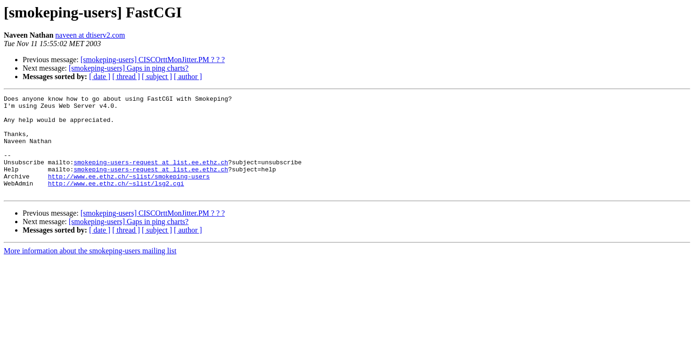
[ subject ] (157, 77)
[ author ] (188, 77)
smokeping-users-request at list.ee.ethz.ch (151, 176)
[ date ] (99, 77)
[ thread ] (126, 77)
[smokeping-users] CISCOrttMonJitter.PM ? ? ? (153, 60)
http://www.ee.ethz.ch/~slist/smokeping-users (129, 193)
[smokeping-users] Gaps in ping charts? (129, 68)
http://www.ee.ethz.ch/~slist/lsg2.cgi (116, 201)
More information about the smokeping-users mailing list (90, 270)
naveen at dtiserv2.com (90, 35)
